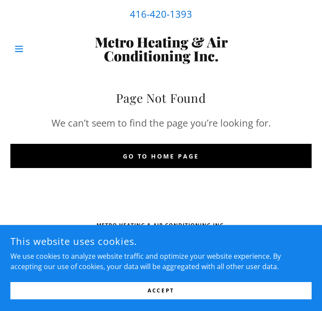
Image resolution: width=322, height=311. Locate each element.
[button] (32, 48)
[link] (160, 49)
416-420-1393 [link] (161, 13)
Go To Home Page (161, 156)
